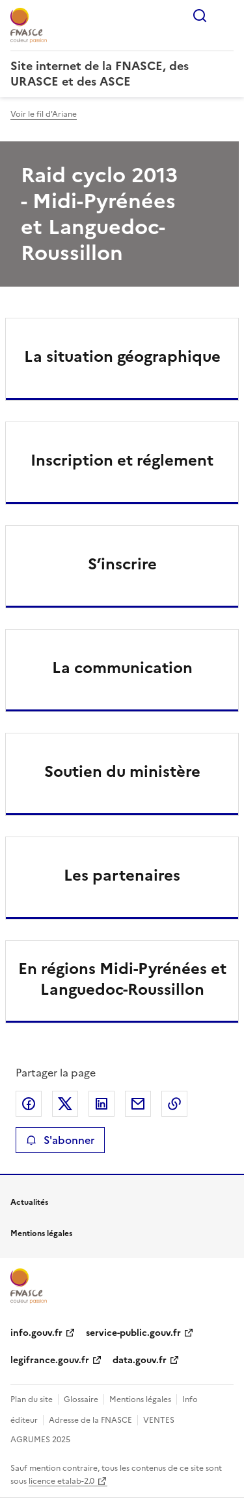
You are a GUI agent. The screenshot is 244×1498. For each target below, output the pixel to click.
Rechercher (200, 16)
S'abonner (60, 1140)
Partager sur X (65, 1104)
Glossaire (81, 1399)
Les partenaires (122, 875)
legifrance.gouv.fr (49, 1360)
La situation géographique (122, 356)
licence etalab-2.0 (61, 1481)
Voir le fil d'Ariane (43, 114)
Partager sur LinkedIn (101, 1104)
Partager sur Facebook (29, 1104)
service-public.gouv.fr (133, 1333)
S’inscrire (122, 564)
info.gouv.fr (36, 1333)
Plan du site (31, 1399)
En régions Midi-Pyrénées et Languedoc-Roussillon (122, 979)
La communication (122, 668)
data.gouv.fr (140, 1360)
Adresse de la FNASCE (90, 1420)
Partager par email (138, 1104)
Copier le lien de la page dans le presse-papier (174, 1104)
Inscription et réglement (122, 460)
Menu (226, 16)
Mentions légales (140, 1399)
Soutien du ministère (122, 771)
